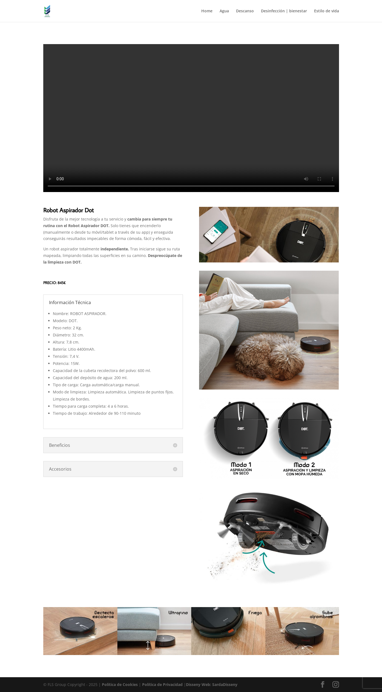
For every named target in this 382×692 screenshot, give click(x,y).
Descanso (245, 11)
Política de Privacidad (163, 684)
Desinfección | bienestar (284, 11)
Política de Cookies (120, 684)
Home (206, 11)
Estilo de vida (326, 11)
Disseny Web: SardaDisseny (211, 684)
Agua (224, 11)
